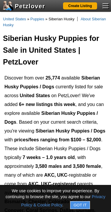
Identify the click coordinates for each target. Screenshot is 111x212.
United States (14, 19)
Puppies (37, 19)
